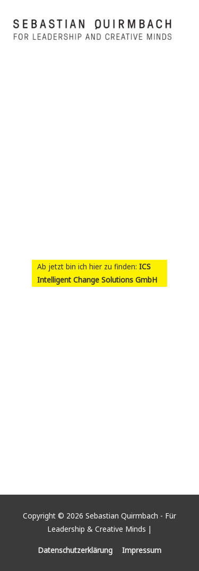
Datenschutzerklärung (75, 550)
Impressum (141, 550)
